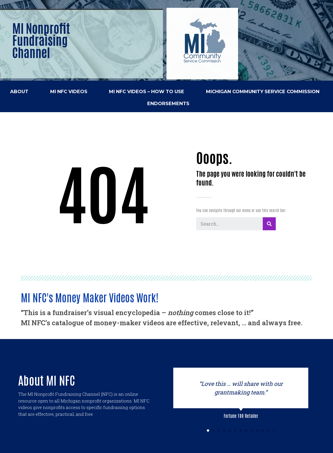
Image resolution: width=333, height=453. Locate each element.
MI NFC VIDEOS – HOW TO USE (146, 91)
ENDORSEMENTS (168, 103)
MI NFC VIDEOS (68, 91)
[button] (208, 430)
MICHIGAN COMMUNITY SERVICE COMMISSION (262, 91)
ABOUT (19, 91)
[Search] (269, 223)
